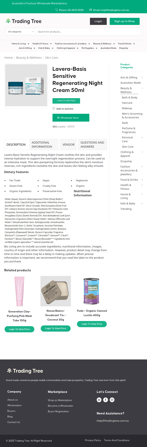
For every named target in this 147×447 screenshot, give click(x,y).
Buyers (11, 411)
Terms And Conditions (116, 440)
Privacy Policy (93, 440)
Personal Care (127, 139)
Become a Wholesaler (60, 406)
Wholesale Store (70, 117)
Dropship (123, 48)
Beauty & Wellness (104, 44)
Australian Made (108, 48)
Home (8, 58)
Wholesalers (14, 405)
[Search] (132, 31)
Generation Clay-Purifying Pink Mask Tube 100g (19, 316)
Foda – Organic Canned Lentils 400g (92, 313)
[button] (98, 21)
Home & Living (21, 44)
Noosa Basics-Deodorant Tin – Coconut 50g (55, 315)
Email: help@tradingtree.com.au (111, 10)
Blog (10, 416)
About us (12, 400)
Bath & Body (129, 97)
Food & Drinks (126, 44)
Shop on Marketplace (60, 400)
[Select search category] (21, 32)
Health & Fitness (42, 44)
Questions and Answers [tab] (92, 144)
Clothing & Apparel (68, 48)
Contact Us (13, 422)
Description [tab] (16, 144)
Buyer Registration (58, 411)
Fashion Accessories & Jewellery (72, 44)
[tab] (16, 144)
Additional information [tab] (42, 144)
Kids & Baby (46, 48)
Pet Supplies (89, 48)
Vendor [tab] (68, 144)
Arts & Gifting (27, 48)
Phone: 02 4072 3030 (71, 10)
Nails (125, 123)
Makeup (127, 108)
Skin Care (51, 58)
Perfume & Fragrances (129, 130)
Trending (126, 209)
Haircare (127, 102)
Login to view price (66, 100)
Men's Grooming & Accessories (132, 115)
